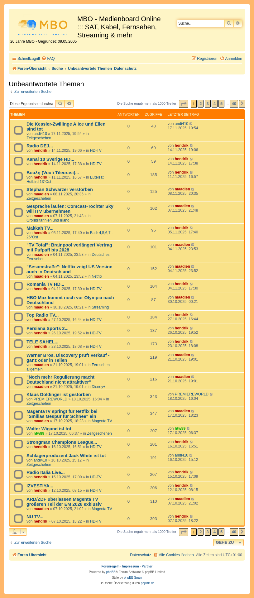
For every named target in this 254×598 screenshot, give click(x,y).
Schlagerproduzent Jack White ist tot (66, 455)
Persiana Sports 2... (47, 328)
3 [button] (208, 103)
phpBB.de (148, 583)
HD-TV (96, 150)
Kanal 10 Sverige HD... (50, 159)
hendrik (40, 150)
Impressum (130, 566)
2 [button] (200, 103)
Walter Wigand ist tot (48, 428)
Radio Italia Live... (45, 472)
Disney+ (98, 387)
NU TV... (34, 516)
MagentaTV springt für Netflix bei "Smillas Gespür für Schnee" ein (61, 414)
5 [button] (221, 103)
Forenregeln (111, 566)
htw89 (39, 433)
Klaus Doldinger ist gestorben (58, 394)
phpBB (111, 572)
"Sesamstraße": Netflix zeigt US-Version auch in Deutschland (69, 269)
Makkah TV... (40, 228)
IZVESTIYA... (39, 485)
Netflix (97, 276)
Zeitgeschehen (38, 138)
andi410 (40, 134)
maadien (41, 194)
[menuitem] (48, 59)
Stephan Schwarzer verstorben (59, 189)
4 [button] (214, 103)
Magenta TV (102, 421)
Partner (146, 566)
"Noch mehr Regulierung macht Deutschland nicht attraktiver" (60, 380)
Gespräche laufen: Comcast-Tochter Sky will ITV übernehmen (69, 209)
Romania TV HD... (45, 284)
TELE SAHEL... (42, 341)
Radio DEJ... (39, 145)
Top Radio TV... (42, 315)
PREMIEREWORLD (50, 399)
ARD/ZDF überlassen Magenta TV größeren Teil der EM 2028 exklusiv (64, 502)
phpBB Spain (133, 577)
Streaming (100, 307)
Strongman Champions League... (61, 442)
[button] (183, 104)
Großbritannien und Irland (47, 220)
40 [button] (234, 103)
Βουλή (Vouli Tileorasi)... (52, 172)
